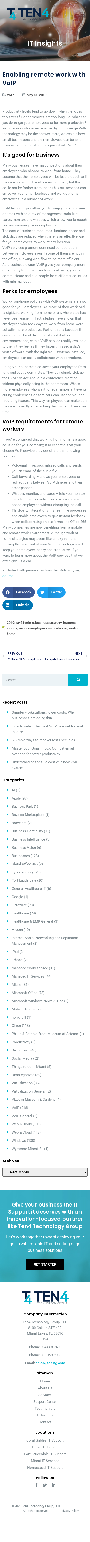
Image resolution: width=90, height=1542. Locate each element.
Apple (16, 798)
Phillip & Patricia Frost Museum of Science (45, 1034)
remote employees (33, 628)
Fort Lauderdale (24, 880)
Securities (19, 1050)
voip (51, 628)
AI (13, 790)
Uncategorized (23, 1075)
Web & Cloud (22, 1124)
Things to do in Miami (29, 1067)
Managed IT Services (28, 976)
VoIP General (22, 1116)
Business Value (24, 847)
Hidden (17, 930)
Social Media (22, 1058)
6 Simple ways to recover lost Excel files (43, 740)
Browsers (19, 823)
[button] (18, 592)
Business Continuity (27, 831)
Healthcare (20, 913)
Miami (17, 984)
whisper (61, 628)
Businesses (21, 856)
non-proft (19, 1017)
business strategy (48, 622)
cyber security (23, 872)
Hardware (19, 905)
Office (16, 1026)
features (69, 622)
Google (17, 897)
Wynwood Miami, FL (27, 1149)
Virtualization (22, 1083)
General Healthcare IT (29, 889)
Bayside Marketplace (28, 815)
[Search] (78, 680)
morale (12, 628)
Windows (19, 1140)
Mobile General (23, 1009)
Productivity (21, 1042)
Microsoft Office (24, 993)
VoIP (10, 95)
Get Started (45, 1264)
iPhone (17, 960)
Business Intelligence (28, 839)
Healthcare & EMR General (32, 921)
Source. (8, 576)
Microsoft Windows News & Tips (37, 1001)
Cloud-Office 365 (25, 864)
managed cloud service (30, 968)
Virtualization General (29, 1091)
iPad (15, 952)
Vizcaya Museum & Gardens (33, 1099)
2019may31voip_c (20, 622)
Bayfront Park (22, 806)
